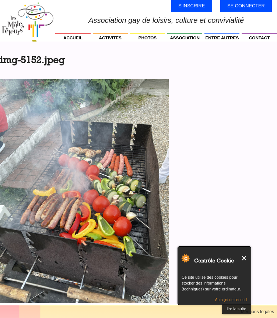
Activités (110, 37)
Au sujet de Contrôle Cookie (185, 258)
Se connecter (246, 5)
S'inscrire (191, 5)
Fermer (244, 258)
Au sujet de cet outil (231, 300)
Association (185, 37)
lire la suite (236, 309)
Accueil (73, 37)
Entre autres (222, 37)
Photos (147, 37)
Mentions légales (257, 311)
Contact (259, 37)
